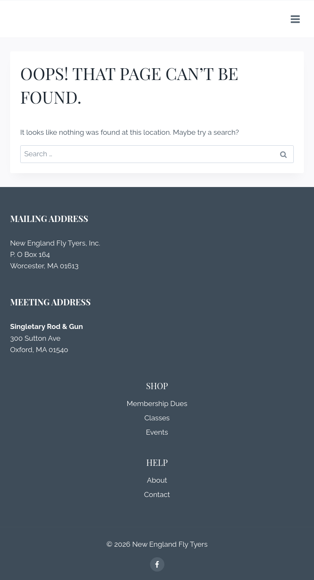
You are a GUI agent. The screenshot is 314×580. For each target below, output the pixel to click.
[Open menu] (295, 19)
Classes (156, 418)
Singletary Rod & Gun (46, 326)
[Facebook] (157, 564)
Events (157, 432)
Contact (157, 494)
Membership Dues (157, 403)
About (157, 480)
